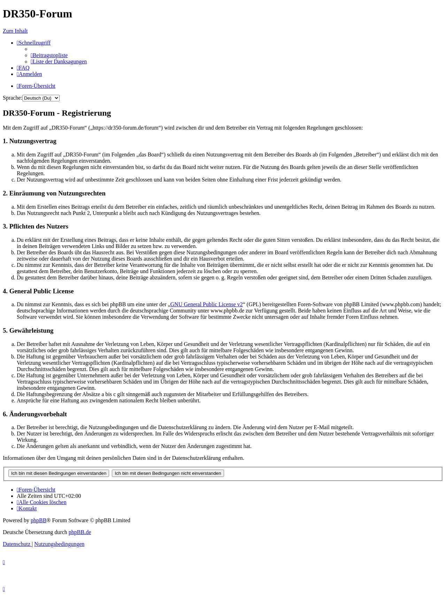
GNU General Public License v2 (206, 304)
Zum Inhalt (15, 31)
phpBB (38, 520)
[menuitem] (49, 55)
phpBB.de (80, 532)
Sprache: (12, 98)
